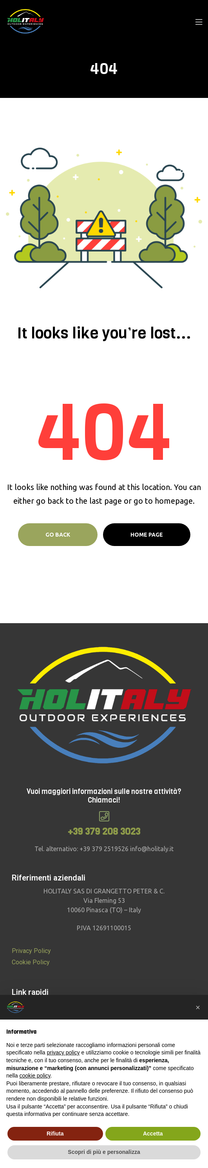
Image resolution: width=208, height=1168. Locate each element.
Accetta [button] (153, 1133)
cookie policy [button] (34, 1075)
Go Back (57, 535)
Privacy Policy (31, 951)
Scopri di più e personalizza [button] (104, 1152)
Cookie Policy (31, 962)
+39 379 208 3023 (104, 831)
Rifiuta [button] (55, 1133)
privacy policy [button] (63, 1052)
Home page (146, 535)
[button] (198, 1007)
